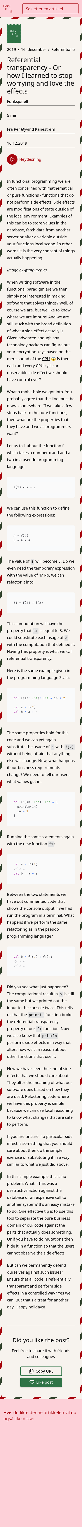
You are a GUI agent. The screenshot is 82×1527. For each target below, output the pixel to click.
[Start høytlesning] (12, 159)
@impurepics (35, 270)
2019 (11, 49)
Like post (41, 1382)
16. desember (33, 49)
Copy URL (41, 1371)
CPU (46, 358)
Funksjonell (17, 101)
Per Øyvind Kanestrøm (34, 129)
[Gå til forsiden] (7, 9)
